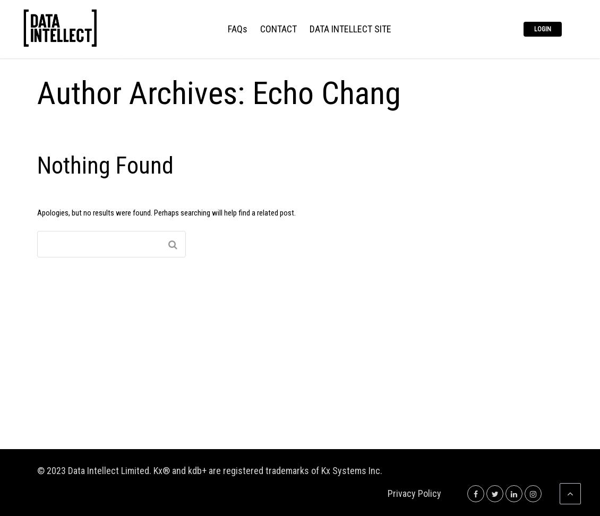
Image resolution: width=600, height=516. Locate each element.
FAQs (237, 29)
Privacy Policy (414, 493)
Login (542, 29)
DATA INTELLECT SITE (350, 29)
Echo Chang (326, 93)
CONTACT (278, 29)
